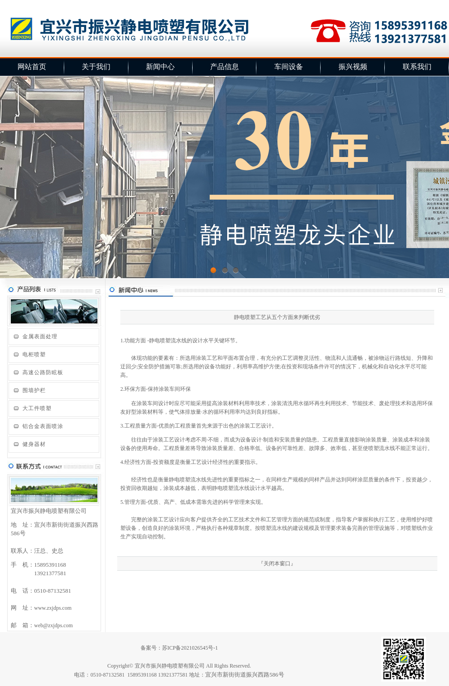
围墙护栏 (34, 390)
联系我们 (417, 66)
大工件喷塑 (37, 408)
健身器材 (34, 444)
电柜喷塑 (34, 354)
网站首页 (32, 66)
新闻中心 (160, 66)
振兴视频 (353, 66)
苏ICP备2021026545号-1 (190, 648)
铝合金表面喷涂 (42, 426)
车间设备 (288, 66)
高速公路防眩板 (42, 372)
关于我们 (96, 66)
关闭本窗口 (277, 563)
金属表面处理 (39, 336)
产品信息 (224, 66)
